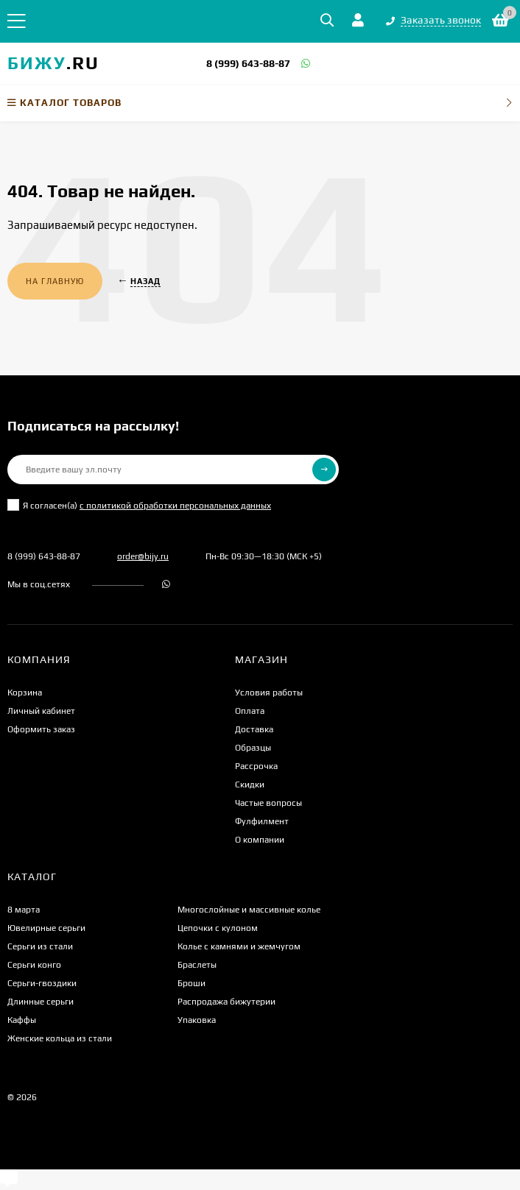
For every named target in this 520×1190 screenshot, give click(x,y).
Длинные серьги (40, 1001)
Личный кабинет (41, 711)
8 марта (23, 909)
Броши (191, 983)
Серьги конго (34, 965)
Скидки (249, 784)
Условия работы (269, 692)
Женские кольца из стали (59, 1038)
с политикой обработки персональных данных (175, 505)
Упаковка (197, 1020)
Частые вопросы (268, 803)
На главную (55, 281)
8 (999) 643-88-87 (248, 63)
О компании (259, 840)
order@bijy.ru (143, 556)
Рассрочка (256, 766)
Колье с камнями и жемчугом (239, 946)
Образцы (253, 748)
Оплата (249, 711)
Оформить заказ (41, 729)
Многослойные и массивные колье (249, 909)
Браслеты (197, 965)
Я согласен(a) (139, 505)
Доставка (254, 729)
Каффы (21, 1020)
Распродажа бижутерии (226, 1001)
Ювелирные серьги (46, 928)
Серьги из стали (40, 946)
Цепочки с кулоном (218, 928)
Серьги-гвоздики (42, 983)
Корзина (24, 692)
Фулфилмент (262, 821)
